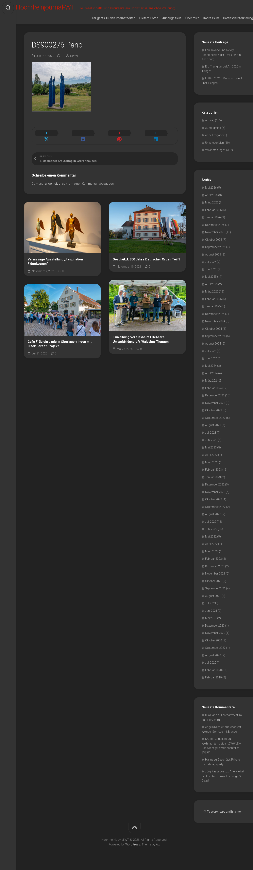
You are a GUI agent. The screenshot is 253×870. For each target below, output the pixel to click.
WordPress (132, 850)
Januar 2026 (213, 222)
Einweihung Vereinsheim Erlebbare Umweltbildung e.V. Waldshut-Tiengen (141, 340)
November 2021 (215, 579)
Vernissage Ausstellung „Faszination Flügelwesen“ (55, 262)
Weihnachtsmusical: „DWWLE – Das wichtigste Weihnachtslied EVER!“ (221, 753)
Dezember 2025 (215, 230)
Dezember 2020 (215, 631)
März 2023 (211, 467)
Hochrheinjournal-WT (56, 8)
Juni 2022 (211, 534)
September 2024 (215, 341)
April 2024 (211, 378)
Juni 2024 (211, 363)
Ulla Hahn (211, 720)
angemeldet (53, 184)
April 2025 (211, 289)
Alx (158, 850)
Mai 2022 (211, 541)
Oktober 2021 (213, 586)
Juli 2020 (210, 668)
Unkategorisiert (214, 148)
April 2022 (211, 549)
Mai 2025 (211, 282)
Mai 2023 (211, 452)
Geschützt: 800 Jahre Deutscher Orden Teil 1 (146, 260)
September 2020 (215, 653)
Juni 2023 (211, 445)
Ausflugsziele (164, 23)
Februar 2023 (213, 475)
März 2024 (211, 386)
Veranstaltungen (215, 155)
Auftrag (209, 125)
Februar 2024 (213, 393)
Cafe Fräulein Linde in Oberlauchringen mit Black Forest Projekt (60, 345)
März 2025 (211, 297)
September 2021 (215, 594)
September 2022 (215, 512)
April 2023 (211, 460)
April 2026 (211, 200)
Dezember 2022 (215, 490)
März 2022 (211, 556)
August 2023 (213, 430)
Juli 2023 (210, 438)
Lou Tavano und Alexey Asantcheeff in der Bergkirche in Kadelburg (221, 60)
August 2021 (213, 601)
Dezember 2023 (215, 401)
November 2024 (215, 326)
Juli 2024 (210, 356)
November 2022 (215, 497)
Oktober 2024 (213, 334)
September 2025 (215, 252)
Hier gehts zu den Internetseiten (105, 23)
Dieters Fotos (140, 23)
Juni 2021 (211, 616)
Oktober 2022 (213, 504)
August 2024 (213, 348)
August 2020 (213, 660)
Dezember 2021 (215, 571)
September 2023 (215, 423)
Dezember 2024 (215, 319)
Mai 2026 (211, 193)
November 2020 (215, 638)
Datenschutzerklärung (230, 23)
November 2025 (215, 237)
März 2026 (211, 208)
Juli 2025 (210, 267)
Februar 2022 (213, 564)
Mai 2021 (211, 623)
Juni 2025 (211, 274)
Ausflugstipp (213, 133)
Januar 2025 (213, 311)
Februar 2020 (213, 675)
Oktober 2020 (213, 645)
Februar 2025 (213, 304)
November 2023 (215, 408)
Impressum (203, 23)
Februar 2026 (213, 215)
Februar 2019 (213, 683)
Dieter (74, 61)
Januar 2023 (213, 482)
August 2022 (213, 519)
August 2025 (213, 259)
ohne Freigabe (214, 140)
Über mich (184, 23)
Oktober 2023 (213, 415)
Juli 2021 (210, 608)
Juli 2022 (210, 527)
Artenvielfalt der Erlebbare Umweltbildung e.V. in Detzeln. (223, 781)
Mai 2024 (211, 371)
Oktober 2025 (213, 245)
